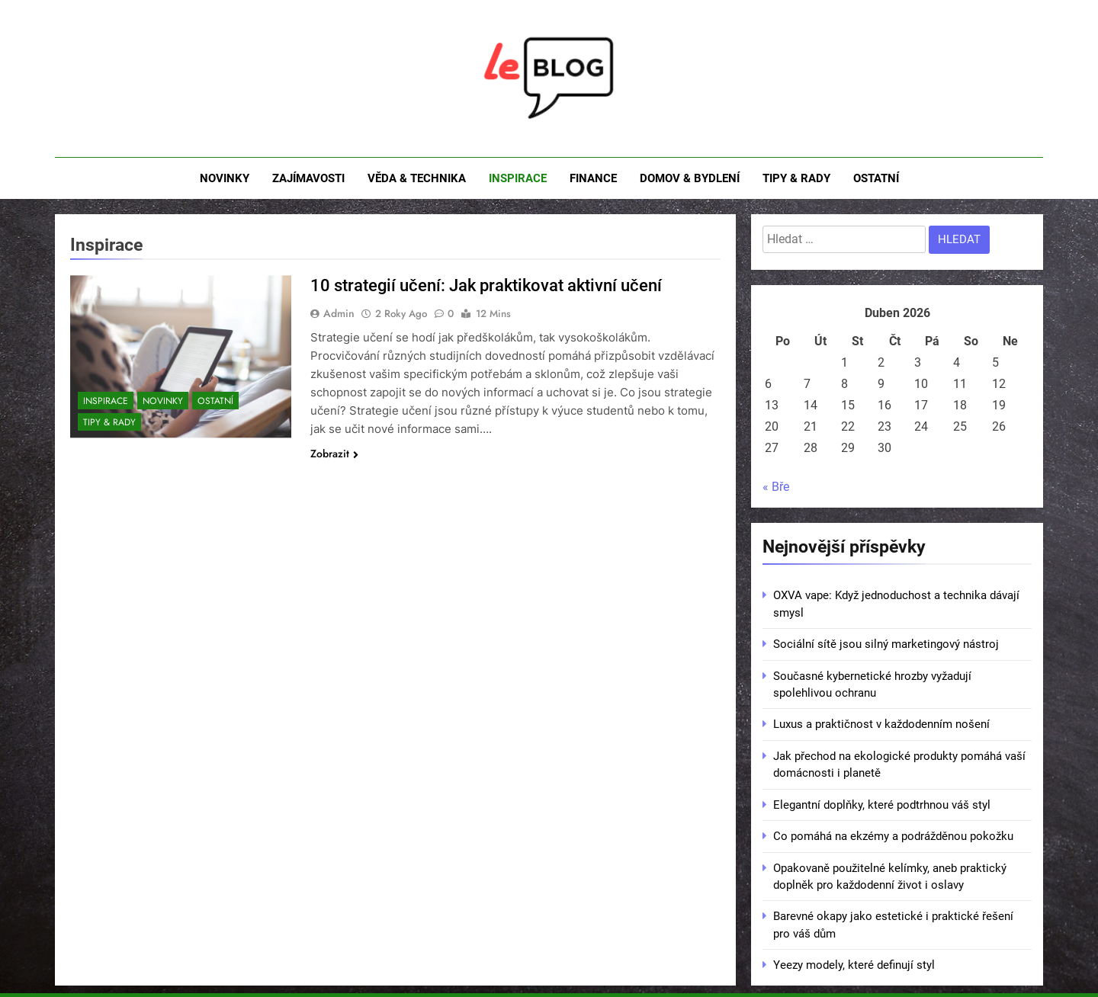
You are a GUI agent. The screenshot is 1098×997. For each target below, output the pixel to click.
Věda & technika (417, 178)
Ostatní (876, 178)
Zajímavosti (308, 178)
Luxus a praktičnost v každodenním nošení (881, 724)
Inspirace (518, 178)
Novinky (224, 178)
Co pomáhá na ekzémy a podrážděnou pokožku (893, 836)
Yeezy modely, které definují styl (854, 965)
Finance (593, 178)
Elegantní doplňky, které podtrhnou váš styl (881, 805)
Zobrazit (334, 453)
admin (339, 313)
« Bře (775, 486)
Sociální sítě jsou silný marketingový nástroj (886, 644)
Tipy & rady (796, 178)
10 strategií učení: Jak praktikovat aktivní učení (486, 285)
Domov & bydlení (690, 178)
